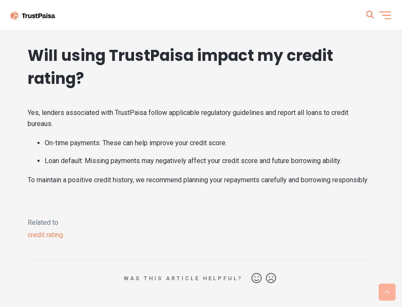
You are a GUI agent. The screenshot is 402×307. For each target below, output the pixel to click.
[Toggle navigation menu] (384, 15)
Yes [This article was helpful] (256, 278)
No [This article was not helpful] (271, 278)
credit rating (45, 235)
